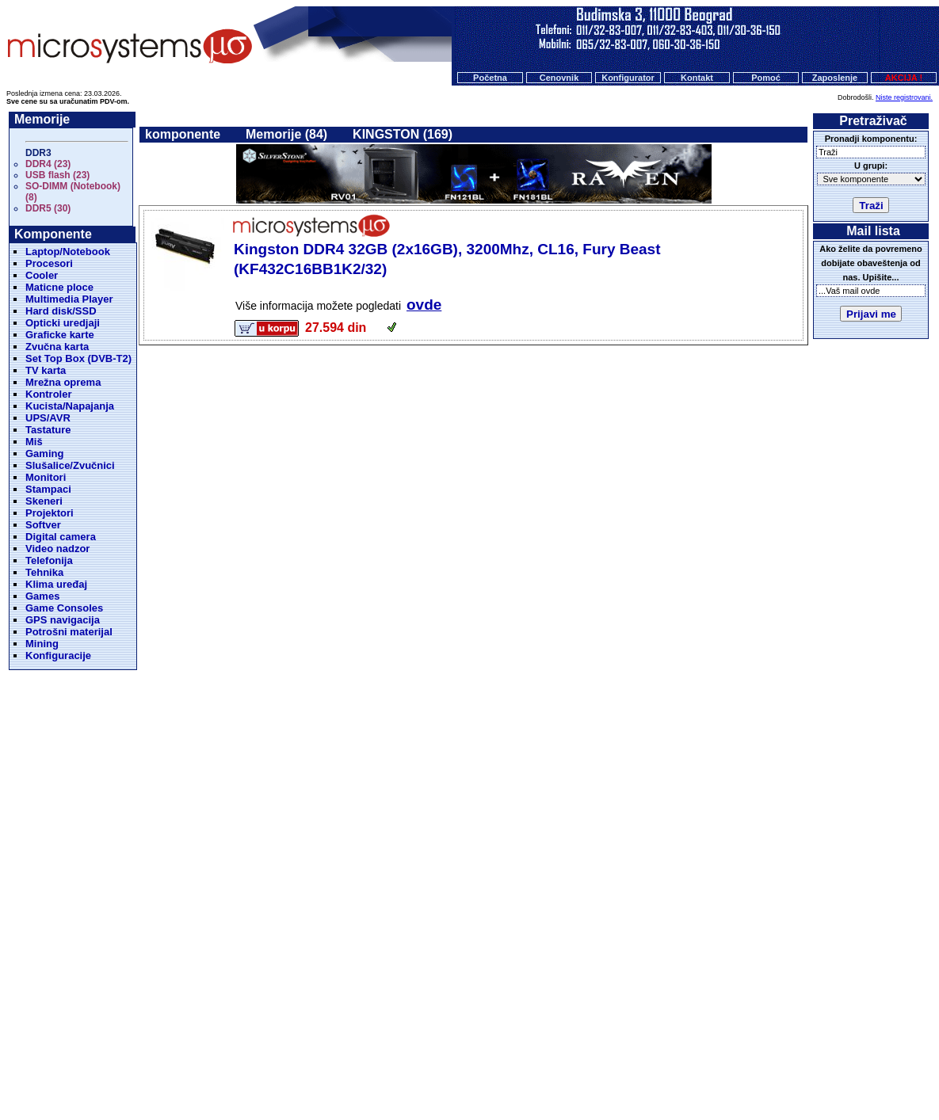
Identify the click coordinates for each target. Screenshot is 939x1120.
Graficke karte (59, 335)
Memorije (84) (286, 134)
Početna (490, 77)
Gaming (44, 453)
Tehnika (44, 572)
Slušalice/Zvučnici (70, 465)
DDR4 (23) (48, 164)
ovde (424, 304)
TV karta (45, 370)
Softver (43, 525)
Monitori (45, 477)
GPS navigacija (62, 620)
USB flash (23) (57, 175)
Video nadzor (57, 548)
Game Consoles (64, 608)
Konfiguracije (58, 655)
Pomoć (766, 77)
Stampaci (48, 489)
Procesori (49, 263)
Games (42, 596)
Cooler (41, 275)
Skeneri (44, 501)
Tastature (48, 430)
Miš (34, 442)
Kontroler (48, 394)
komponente (182, 134)
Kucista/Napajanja (69, 406)
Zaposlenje (834, 77)
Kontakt (697, 77)
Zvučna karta (57, 346)
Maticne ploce (59, 287)
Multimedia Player (69, 299)
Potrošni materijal (69, 632)
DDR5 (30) (48, 208)
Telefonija (49, 560)
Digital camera (60, 537)
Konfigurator (628, 77)
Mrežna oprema (63, 382)
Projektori (49, 513)
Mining (42, 644)
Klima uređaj (56, 584)
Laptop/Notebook (67, 251)
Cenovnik (559, 77)
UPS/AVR (48, 418)
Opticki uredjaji (62, 323)
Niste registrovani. (904, 97)
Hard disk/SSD (61, 311)
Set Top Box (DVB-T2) (78, 358)
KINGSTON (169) (402, 134)
